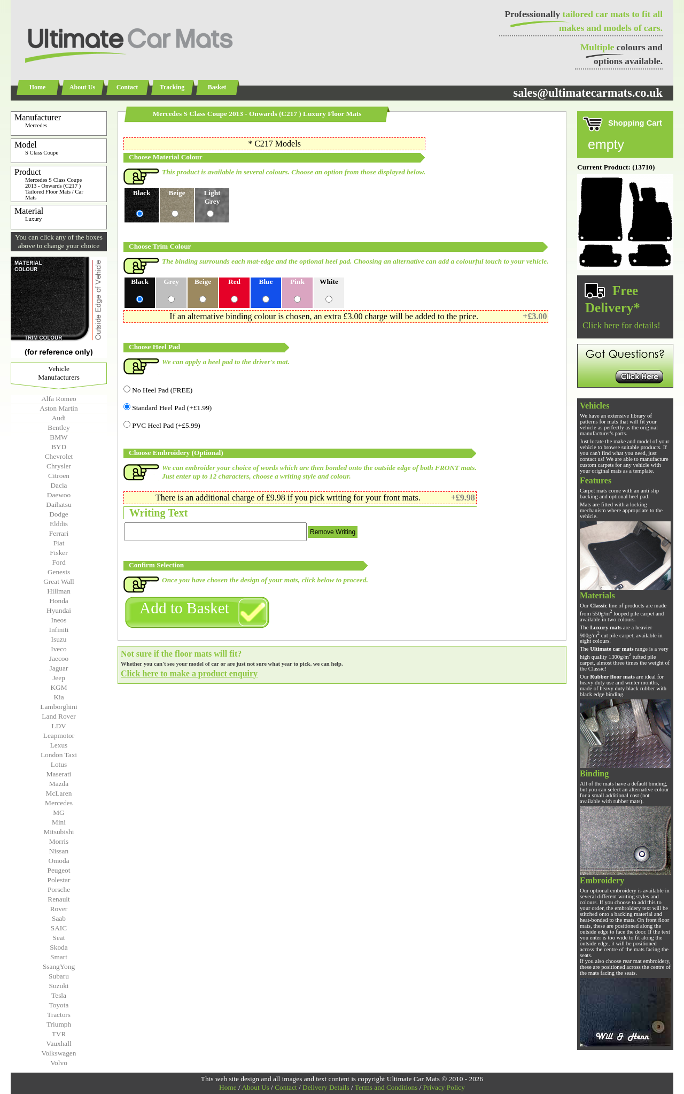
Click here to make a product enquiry (189, 673)
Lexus (59, 745)
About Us (82, 87)
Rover (59, 909)
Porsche (59, 889)
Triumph (58, 1024)
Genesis (59, 572)
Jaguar (59, 668)
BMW (58, 437)
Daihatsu (58, 504)
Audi (59, 418)
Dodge (58, 514)
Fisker (58, 553)
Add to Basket (184, 608)
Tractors (59, 1015)
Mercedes (59, 803)
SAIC (59, 928)
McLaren (59, 793)
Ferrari (58, 533)
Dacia (58, 485)
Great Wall (58, 581)
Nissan (58, 851)
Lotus (59, 764)
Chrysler (58, 466)
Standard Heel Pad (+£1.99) (167, 408)
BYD (58, 447)
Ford (58, 562)
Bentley (58, 427)
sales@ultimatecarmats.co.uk (588, 92)
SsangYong (59, 966)
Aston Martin (58, 408)
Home (37, 87)
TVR (59, 1034)
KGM (58, 687)
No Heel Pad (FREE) (157, 390)
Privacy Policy (444, 1087)
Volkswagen (59, 1053)
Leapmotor (58, 735)
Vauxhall (58, 1043)
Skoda (58, 947)
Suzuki (58, 986)
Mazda (58, 784)
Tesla (58, 995)
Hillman (59, 591)
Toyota (59, 1005)
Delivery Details (325, 1087)
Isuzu (59, 639)
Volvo (58, 1063)
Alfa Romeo (58, 399)
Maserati (59, 774)
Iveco (59, 649)
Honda (58, 601)
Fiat (59, 543)
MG (58, 812)
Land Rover (58, 716)
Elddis (59, 524)
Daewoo (59, 495)
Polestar (59, 880)
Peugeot (59, 870)
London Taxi (59, 755)
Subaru (59, 976)
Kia (58, 697)
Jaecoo (58, 658)
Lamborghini (58, 707)
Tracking (172, 87)
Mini (59, 822)
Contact (127, 87)
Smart (58, 957)
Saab (59, 918)
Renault (58, 899)
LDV (58, 726)
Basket (217, 87)
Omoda (58, 861)
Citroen (58, 476)
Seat (59, 938)
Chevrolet (59, 456)
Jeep (58, 678)
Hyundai (58, 610)
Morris (58, 841)
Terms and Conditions (386, 1087)
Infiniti (58, 630)
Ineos (59, 620)
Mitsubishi (58, 832)
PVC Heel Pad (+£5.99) (161, 425)
